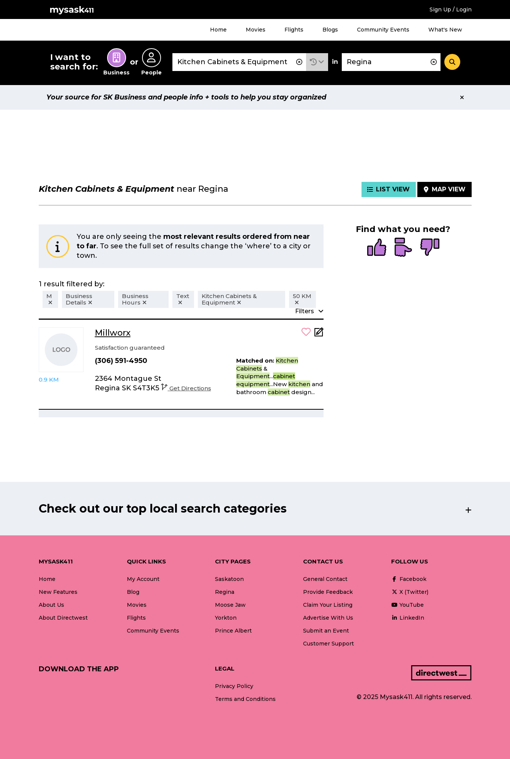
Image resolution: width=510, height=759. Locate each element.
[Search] (452, 62)
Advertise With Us (328, 617)
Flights (293, 29)
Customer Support (328, 643)
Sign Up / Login (450, 9)
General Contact (325, 579)
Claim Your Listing (327, 604)
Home (218, 29)
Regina (224, 592)
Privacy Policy (234, 686)
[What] (239, 62)
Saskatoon (229, 579)
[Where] (391, 62)
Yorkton (226, 617)
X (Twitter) (409, 592)
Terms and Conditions (245, 699)
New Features (58, 592)
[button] (317, 62)
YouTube (407, 604)
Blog (133, 592)
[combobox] (239, 62)
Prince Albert (233, 630)
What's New (445, 29)
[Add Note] (319, 334)
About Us (51, 604)
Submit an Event (326, 630)
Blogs (330, 29)
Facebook (408, 579)
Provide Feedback (328, 592)
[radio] (376, 248)
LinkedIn (407, 617)
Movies (255, 29)
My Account (143, 579)
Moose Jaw (230, 604)
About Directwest (63, 617)
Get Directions (186, 388)
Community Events (383, 29)
